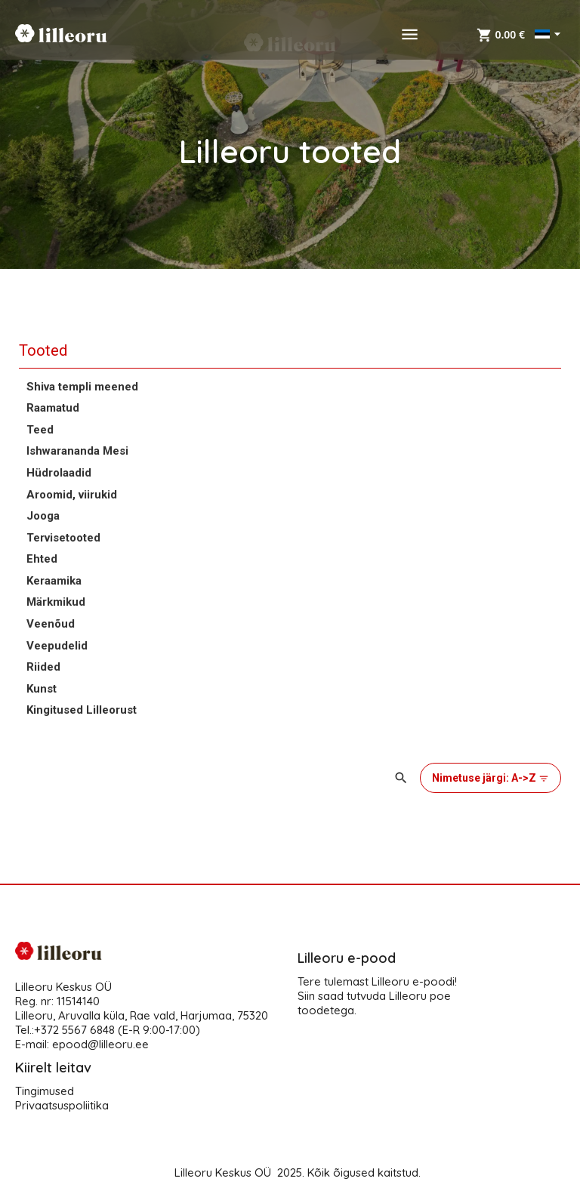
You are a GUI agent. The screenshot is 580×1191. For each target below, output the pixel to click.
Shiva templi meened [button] (82, 386)
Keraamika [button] (54, 581)
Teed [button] (40, 430)
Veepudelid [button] (57, 646)
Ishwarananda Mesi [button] (77, 451)
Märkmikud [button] (55, 602)
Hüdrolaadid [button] (58, 473)
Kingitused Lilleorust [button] (81, 710)
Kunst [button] (41, 689)
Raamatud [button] (52, 408)
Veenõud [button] (50, 624)
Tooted (43, 350)
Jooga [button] (43, 516)
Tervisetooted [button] (63, 538)
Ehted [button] (41, 559)
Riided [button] (43, 667)
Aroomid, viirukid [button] (71, 494)
